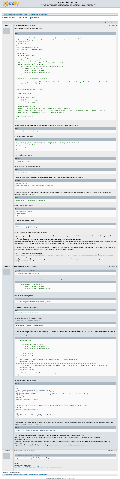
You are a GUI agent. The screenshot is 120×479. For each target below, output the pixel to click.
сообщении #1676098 (28, 271)
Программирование (43, 474)
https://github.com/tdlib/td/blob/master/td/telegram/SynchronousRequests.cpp (37, 467)
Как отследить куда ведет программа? (21, 17)
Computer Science (32, 474)
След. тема (114, 22)
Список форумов (7, 474)
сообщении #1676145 (28, 455)
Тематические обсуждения (20, 474)
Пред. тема (108, 22)
